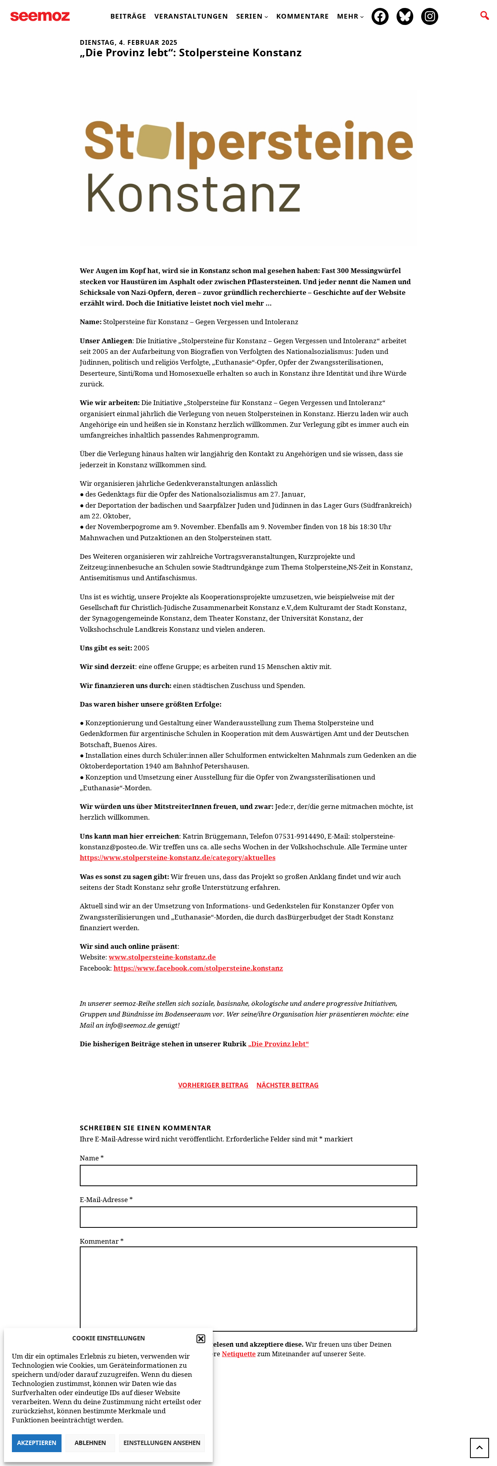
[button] (201, 1339)
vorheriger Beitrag (213, 1085)
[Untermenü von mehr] (362, 16)
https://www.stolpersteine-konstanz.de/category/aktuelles (177, 857)
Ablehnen (90, 1443)
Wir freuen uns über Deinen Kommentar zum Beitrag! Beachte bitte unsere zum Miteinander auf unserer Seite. (235, 1349)
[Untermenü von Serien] (266, 16)
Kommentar (102, 1241)
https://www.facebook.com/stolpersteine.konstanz (198, 968)
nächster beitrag (287, 1085)
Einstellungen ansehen (161, 1443)
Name (92, 1157)
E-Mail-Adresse (106, 1199)
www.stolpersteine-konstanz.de (162, 956)
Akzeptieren (36, 1443)
